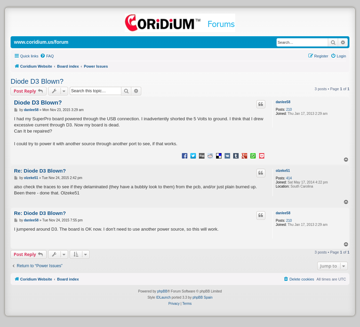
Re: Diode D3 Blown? (40, 171)
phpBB (162, 291)
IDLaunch (163, 297)
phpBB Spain (202, 297)
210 (289, 109)
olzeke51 (283, 171)
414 (289, 178)
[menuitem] (47, 56)
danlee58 (283, 102)
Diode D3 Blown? (37, 81)
